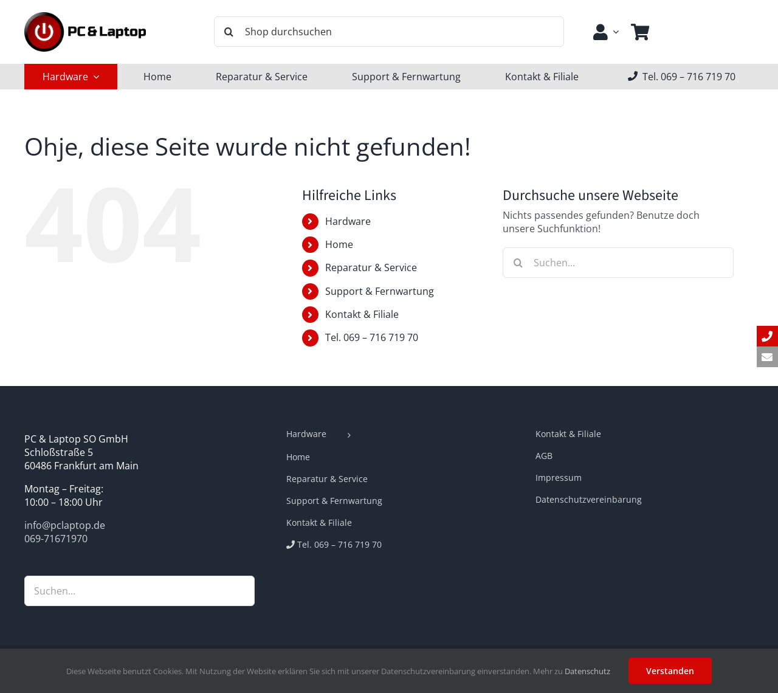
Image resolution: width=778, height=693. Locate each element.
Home (339, 244)
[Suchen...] (618, 262)
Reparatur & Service (371, 267)
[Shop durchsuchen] (389, 31)
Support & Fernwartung (379, 291)
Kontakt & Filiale (362, 314)
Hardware (348, 221)
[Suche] (229, 31)
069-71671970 (56, 538)
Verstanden (670, 671)
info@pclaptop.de (64, 525)
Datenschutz (587, 671)
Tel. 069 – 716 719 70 (371, 337)
